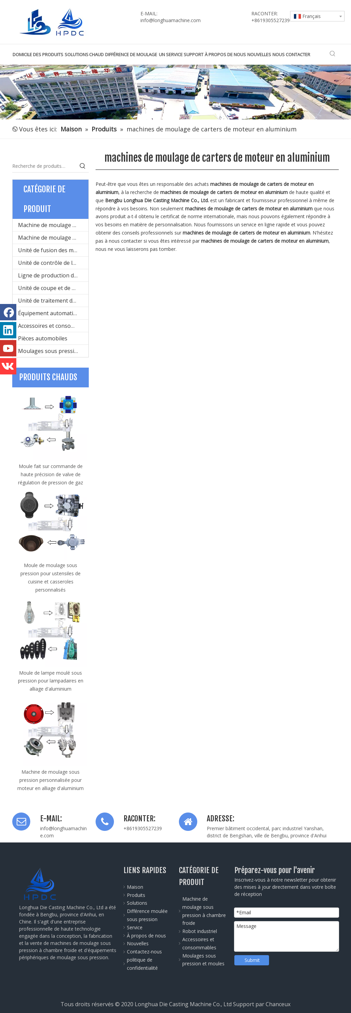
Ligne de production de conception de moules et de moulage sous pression (53, 275)
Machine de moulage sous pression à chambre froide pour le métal (53, 225)
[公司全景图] (175, 92)
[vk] (8, 366)
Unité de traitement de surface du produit (53, 300)
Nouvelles (138, 943)
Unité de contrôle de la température (53, 263)
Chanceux (278, 1004)
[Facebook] (8, 312)
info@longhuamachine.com (170, 20)
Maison (135, 887)
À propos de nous (146, 935)
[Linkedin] (8, 330)
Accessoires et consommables (53, 325)
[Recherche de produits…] (44, 166)
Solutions (137, 903)
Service (135, 927)
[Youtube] (8, 348)
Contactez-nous (144, 951)
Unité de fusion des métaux (53, 250)
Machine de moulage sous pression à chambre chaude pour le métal (53, 237)
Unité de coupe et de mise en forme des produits (53, 288)
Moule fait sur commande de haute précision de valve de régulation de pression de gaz (50, 474)
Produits (136, 895)
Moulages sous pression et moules (53, 351)
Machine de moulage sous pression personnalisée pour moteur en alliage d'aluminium (50, 780)
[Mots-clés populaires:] (333, 54)
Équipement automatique (50, 313)
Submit (252, 960)
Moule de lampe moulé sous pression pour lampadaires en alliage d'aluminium (50, 681)
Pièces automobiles (42, 338)
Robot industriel (199, 931)
